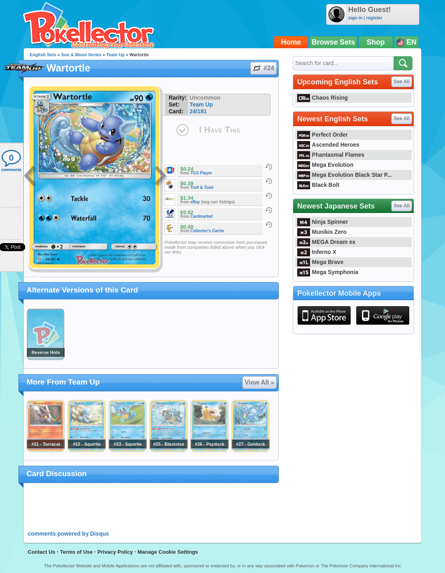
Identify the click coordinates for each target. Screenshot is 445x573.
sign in (355, 17)
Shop (376, 42)
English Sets (43, 54)
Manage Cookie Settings (168, 552)
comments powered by (68, 533)
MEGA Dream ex (326, 242)
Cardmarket (201, 216)
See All (402, 81)
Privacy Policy (115, 552)
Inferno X (316, 252)
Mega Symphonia (327, 272)
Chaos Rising (322, 97)
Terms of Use (76, 552)
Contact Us (41, 552)
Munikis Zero (322, 232)
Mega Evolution (325, 165)
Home (291, 42)
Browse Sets (333, 42)
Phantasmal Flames (330, 154)
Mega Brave (320, 262)
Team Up (115, 54)
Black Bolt (318, 185)
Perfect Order (322, 134)
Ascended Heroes (328, 144)
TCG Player (201, 173)
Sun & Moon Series (81, 54)
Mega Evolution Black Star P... (344, 175)
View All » (259, 382)
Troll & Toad (201, 187)
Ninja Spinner (322, 222)
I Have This (219, 130)
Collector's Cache (207, 231)
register (374, 17)
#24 (263, 68)
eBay (195, 202)
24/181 (198, 111)
